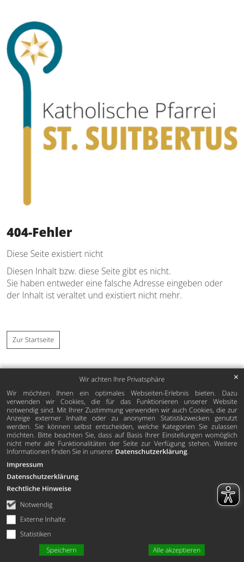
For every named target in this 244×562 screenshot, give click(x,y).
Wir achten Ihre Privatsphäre (122, 386)
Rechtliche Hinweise (39, 495)
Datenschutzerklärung (151, 459)
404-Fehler (39, 232)
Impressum (25, 471)
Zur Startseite (33, 339)
